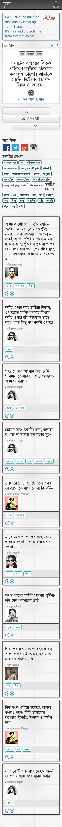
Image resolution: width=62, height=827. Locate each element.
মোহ (9, 349)
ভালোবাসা (24, 195)
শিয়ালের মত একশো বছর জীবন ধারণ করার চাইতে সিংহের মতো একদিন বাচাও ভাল (28, 653)
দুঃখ (5, 200)
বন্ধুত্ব (22, 200)
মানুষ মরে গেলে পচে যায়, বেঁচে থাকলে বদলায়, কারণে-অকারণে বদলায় (28, 541)
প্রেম (14, 195)
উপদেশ (49, 195)
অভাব (17, 627)
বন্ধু (13, 206)
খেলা (39, 53)
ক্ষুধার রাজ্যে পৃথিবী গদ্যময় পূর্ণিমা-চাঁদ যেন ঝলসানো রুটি (30, 598)
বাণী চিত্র (9, 46)
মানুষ (6, 206)
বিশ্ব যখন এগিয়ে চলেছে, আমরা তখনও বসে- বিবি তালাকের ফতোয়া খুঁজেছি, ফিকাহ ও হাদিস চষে (28, 715)
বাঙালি (10, 749)
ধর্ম (18, 749)
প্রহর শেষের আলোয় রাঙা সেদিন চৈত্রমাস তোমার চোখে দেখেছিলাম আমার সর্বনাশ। (30, 376)
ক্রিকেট (30, 53)
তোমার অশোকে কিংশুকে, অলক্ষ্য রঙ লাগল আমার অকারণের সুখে (29, 432)
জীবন (6, 195)
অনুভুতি (49, 200)
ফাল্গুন (10, 461)
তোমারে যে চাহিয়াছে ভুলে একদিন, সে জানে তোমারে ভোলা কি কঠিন (30, 486)
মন (40, 195)
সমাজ (26, 749)
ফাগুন (19, 461)
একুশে (49, 461)
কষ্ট (34, 195)
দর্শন (21, 206)
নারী (41, 200)
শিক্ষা (13, 200)
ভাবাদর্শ (38, 461)
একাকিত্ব (31, 200)
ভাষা (29, 461)
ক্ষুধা (9, 627)
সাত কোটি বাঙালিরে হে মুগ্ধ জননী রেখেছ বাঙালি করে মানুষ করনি (29, 774)
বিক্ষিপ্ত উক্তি (31, 119)
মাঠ (22, 53)
